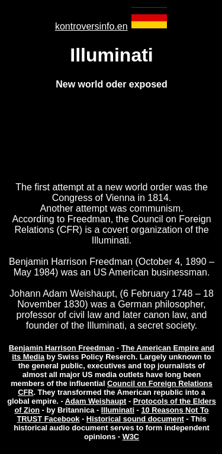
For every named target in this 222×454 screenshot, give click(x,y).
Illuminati (117, 410)
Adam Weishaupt (96, 401)
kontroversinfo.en (91, 26)
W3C (131, 436)
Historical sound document (135, 418)
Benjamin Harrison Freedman (62, 347)
